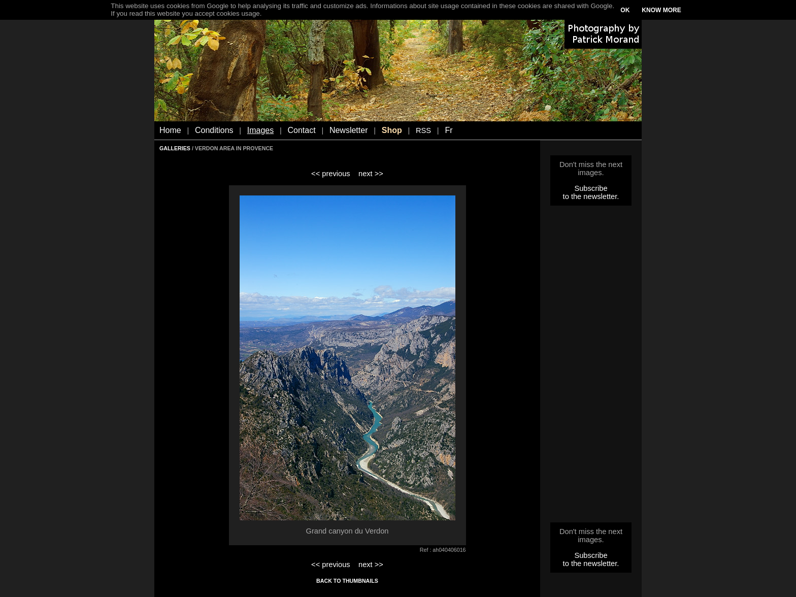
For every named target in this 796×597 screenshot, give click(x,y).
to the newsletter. (591, 196)
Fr (448, 130)
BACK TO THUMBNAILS (347, 581)
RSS (423, 130)
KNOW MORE (661, 10)
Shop (392, 130)
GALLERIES (174, 148)
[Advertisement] (591, 367)
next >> (370, 174)
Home (170, 130)
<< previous (330, 174)
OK (624, 10)
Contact (302, 130)
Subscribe (590, 188)
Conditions (214, 130)
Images (260, 130)
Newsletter (348, 130)
